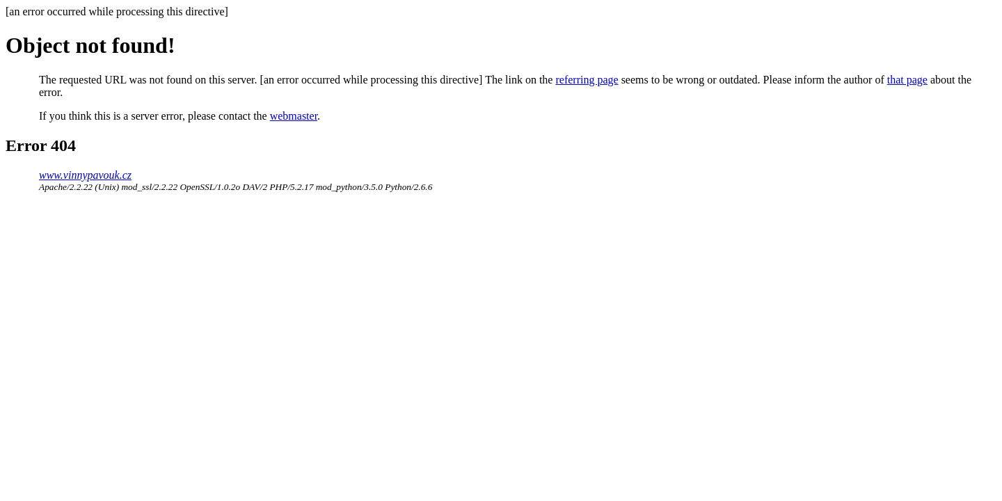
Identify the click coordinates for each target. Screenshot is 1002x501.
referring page (586, 80)
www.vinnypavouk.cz (85, 175)
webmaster (293, 116)
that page (907, 80)
